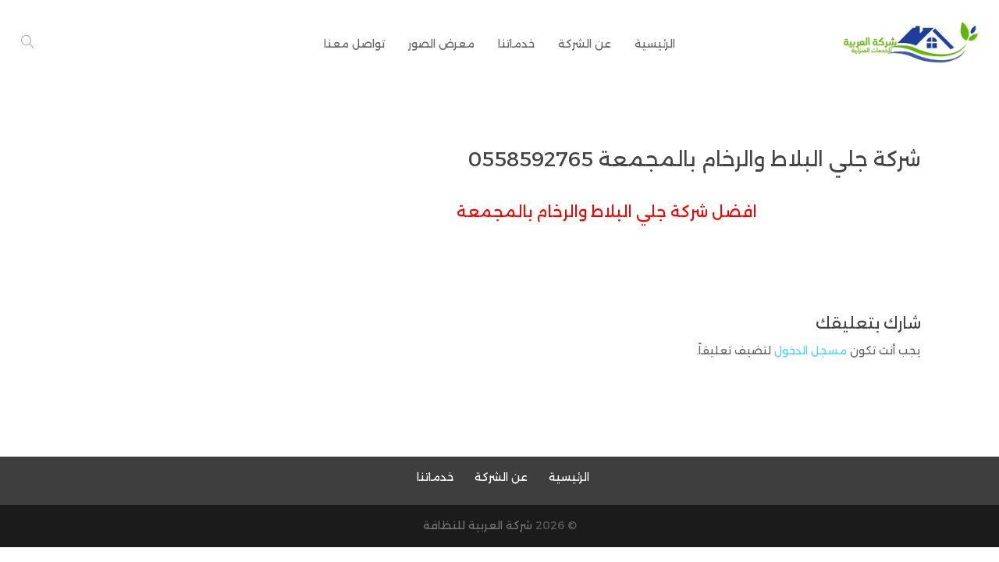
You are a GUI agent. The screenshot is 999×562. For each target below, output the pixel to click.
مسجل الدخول (810, 350)
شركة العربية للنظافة (477, 525)
